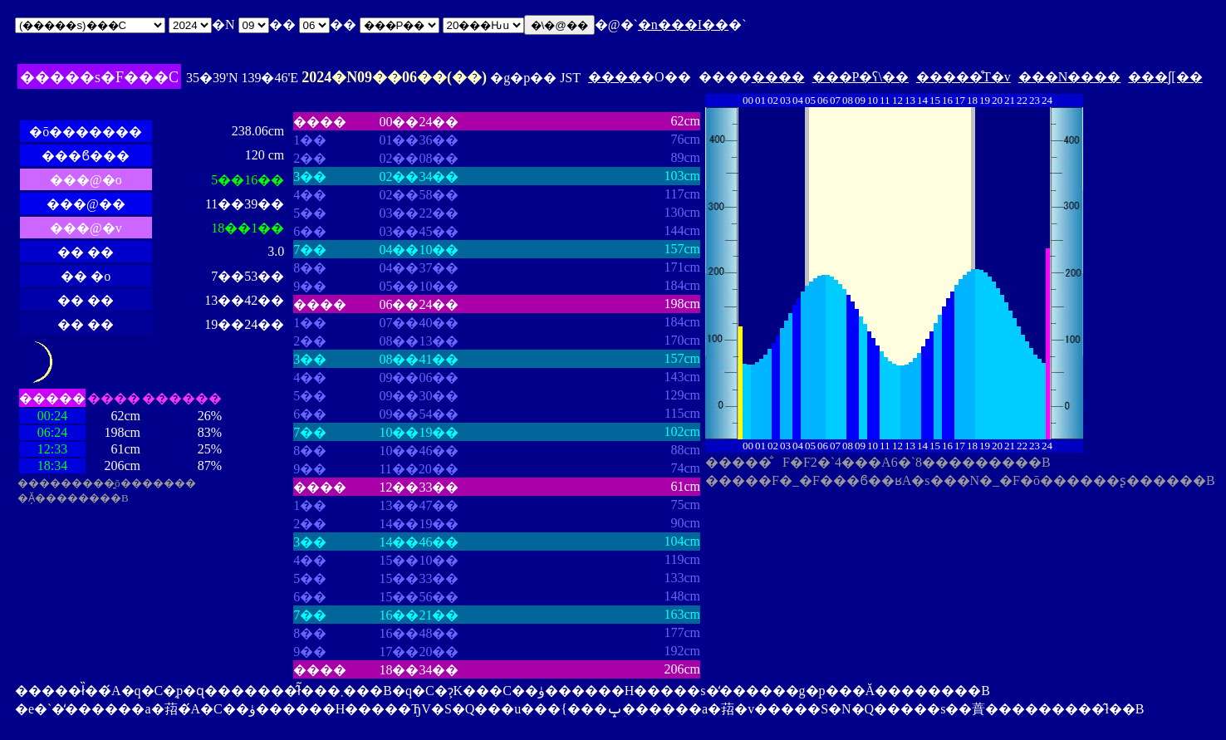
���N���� (1069, 77)
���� (614, 77)
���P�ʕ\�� (860, 77)
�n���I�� (683, 24)
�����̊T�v (963, 77)
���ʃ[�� (1165, 77)
